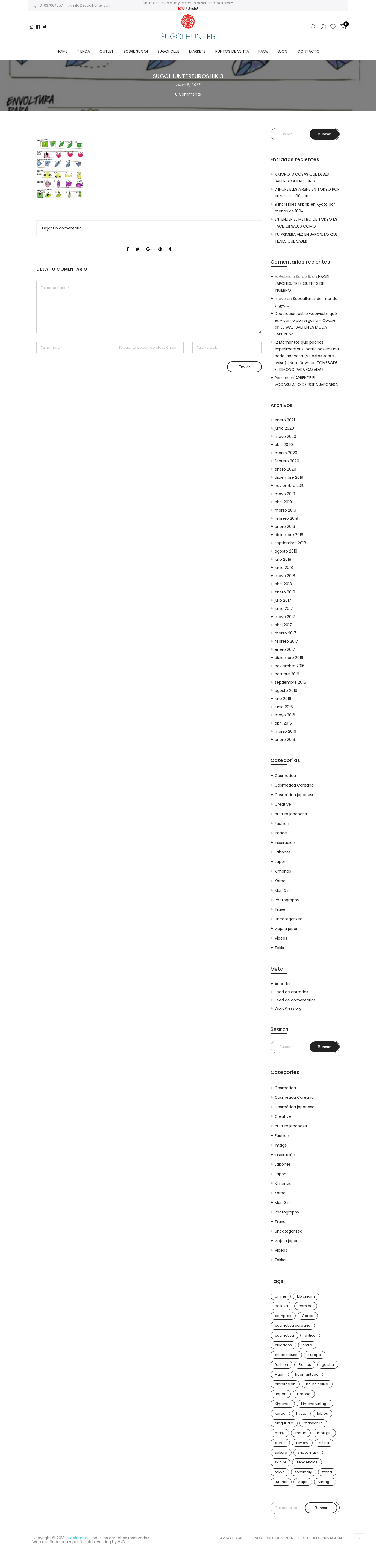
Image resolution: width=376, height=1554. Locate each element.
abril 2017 (283, 625)
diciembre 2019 (289, 477)
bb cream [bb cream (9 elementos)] (306, 1296)
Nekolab (87, 1541)
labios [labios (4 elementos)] (322, 1413)
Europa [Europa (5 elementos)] (314, 1354)
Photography (287, 900)
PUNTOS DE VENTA (232, 51)
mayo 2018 (285, 575)
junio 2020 (284, 428)
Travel (280, 909)
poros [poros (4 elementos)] (280, 1442)
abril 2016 (283, 723)
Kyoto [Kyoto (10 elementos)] (301, 1413)
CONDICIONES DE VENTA (270, 1538)
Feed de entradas (291, 992)
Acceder (283, 983)
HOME (62, 51)
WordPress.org (288, 1008)
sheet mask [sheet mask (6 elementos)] (308, 1452)
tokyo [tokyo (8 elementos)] (280, 1472)
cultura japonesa (291, 814)
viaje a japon (287, 928)
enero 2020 (285, 469)
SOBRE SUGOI (135, 51)
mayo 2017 (285, 616)
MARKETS (197, 51)
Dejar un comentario (62, 228)
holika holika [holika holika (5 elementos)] (317, 1384)
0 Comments (188, 94)
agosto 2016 (286, 690)
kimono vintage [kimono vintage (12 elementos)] (315, 1403)
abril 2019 (283, 502)
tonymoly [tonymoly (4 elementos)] (303, 1472)
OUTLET (106, 51)
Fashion (282, 823)
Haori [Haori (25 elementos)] (279, 1374)
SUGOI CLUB (168, 51)
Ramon (281, 377)
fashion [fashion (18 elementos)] (281, 1364)
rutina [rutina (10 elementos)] (324, 1442)
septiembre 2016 (290, 682)
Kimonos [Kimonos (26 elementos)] (282, 1403)
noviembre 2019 (290, 485)
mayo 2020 (285, 436)
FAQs (263, 51)
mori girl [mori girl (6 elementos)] (324, 1432)
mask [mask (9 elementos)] (280, 1432)
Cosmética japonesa (295, 794)
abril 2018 (283, 584)
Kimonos (283, 871)
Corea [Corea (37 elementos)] (307, 1315)
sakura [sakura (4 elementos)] (281, 1452)
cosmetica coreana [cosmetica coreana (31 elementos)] (292, 1325)
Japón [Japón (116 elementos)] (280, 1393)
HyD (121, 1541)
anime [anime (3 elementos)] (280, 1296)
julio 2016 (283, 698)
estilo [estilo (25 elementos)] (307, 1345)
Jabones (283, 852)
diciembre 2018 (289, 534)
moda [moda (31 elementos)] (300, 1432)
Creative (283, 804)
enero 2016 (285, 739)
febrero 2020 (287, 461)
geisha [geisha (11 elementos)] (328, 1364)
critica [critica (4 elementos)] (310, 1335)
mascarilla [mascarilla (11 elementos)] (313, 1423)
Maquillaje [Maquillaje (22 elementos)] (284, 1423)
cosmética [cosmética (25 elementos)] (284, 1335)
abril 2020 (284, 444)
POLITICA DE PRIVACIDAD (321, 1538)
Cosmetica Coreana (294, 785)
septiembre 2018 (290, 543)
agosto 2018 (286, 551)
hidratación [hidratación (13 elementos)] (285, 1384)
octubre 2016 (287, 674)
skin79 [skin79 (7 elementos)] (280, 1462)
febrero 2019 (286, 518)
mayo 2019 (285, 494)
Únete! (193, 8)
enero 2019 (285, 526)
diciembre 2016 (289, 657)
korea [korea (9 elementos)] (280, 1413)
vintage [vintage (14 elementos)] (325, 1481)
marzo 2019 (285, 510)
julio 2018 (283, 559)
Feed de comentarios (295, 1000)
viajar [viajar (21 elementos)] (303, 1481)
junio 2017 (284, 608)
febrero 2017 (286, 641)
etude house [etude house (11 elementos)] (286, 1354)
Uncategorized (288, 919)
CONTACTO (308, 51)
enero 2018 (285, 592)
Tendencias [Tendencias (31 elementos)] (307, 1462)
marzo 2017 (285, 633)
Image (281, 833)
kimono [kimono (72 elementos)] (303, 1393)
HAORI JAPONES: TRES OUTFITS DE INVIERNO (302, 283)
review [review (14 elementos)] (302, 1442)
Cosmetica (285, 775)
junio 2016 (284, 707)
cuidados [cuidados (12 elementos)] (283, 1345)
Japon (280, 861)
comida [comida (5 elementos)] (306, 1305)
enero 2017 (285, 649)
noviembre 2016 (290, 666)
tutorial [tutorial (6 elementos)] (281, 1481)
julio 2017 (283, 600)
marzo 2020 (286, 453)
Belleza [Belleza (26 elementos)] (281, 1305)
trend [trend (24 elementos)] (327, 1472)
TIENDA (83, 51)
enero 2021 (285, 420)
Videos (281, 938)
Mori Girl (282, 890)
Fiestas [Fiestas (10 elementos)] (305, 1364)
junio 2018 (284, 567)
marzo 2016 (285, 731)
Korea (280, 881)
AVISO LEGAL (231, 1538)
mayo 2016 (285, 715)
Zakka (280, 947)
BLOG (283, 51)
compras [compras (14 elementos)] (283, 1315)
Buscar (321, 1508)
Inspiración (285, 842)
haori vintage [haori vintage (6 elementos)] (307, 1374)
